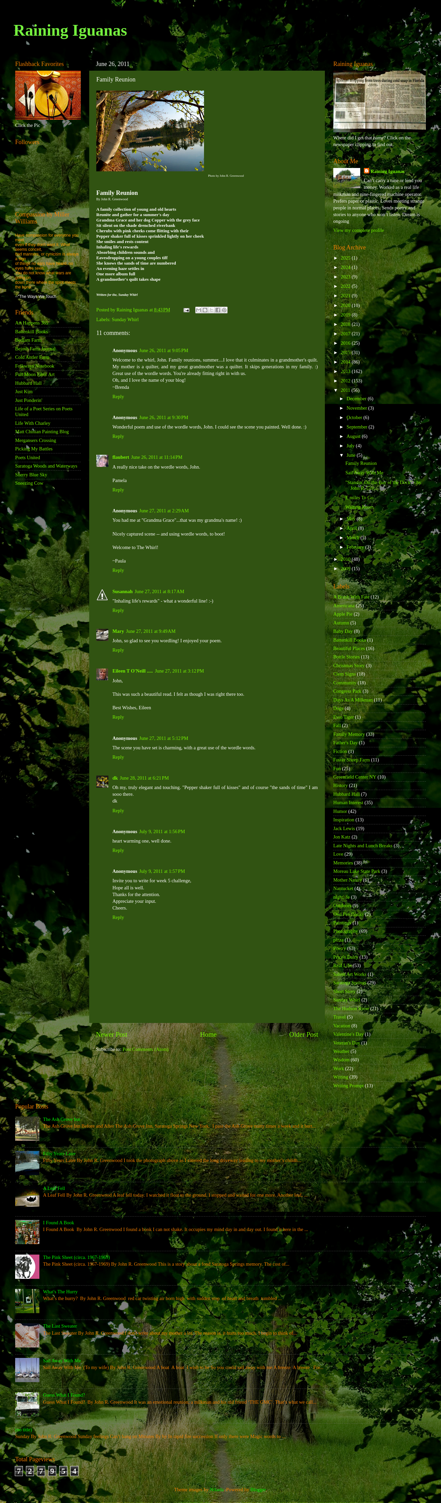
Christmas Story (349, 665)
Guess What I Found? (64, 1395)
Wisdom (341, 1059)
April (352, 528)
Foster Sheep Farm (351, 759)
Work (338, 1068)
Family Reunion (361, 463)
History (340, 785)
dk (115, 778)
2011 (346, 390)
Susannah (122, 591)
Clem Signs (344, 674)
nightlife (341, 897)
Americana (343, 605)
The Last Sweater (60, 1326)
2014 (346, 362)
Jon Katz (341, 837)
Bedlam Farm (28, 340)
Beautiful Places (349, 648)
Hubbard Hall (28, 383)
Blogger (258, 1489)
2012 (346, 380)
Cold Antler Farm (32, 357)
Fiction (340, 751)
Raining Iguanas (70, 30)
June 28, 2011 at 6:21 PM (144, 778)
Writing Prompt (348, 1085)
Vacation (341, 1025)
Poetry (339, 948)
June (352, 455)
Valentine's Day (348, 1034)
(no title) (23, 1429)
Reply (118, 396)
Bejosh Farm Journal (35, 348)
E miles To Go (359, 497)
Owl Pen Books (348, 914)
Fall (337, 725)
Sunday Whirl (125, 319)
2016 (346, 343)
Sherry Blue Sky (31, 474)
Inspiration (343, 819)
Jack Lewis (344, 828)
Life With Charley (32, 423)
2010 (346, 559)
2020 (346, 305)
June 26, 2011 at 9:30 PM (164, 417)
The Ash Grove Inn (61, 1119)
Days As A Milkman (353, 700)
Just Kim (24, 391)
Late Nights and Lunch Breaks (363, 845)
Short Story (344, 991)
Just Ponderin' (28, 400)
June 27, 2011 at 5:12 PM (164, 738)
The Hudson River (351, 1008)
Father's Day (345, 742)
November (357, 408)
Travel (339, 1017)
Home (208, 1034)
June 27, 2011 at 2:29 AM (164, 510)
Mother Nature (347, 880)
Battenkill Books (31, 331)
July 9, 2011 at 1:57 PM (162, 871)
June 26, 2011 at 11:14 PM (156, 457)
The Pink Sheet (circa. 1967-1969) (76, 1257)
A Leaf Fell (54, 1188)
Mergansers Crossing (35, 440)
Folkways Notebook (34, 366)
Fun (337, 768)
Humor (340, 811)
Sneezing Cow (29, 483)
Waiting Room (359, 507)
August (354, 436)
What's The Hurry (60, 1291)
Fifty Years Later (59, 1153)
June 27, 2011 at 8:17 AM (159, 591)
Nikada (217, 1489)
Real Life (342, 965)
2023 (346, 276)
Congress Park (347, 691)
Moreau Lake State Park (356, 871)
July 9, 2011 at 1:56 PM (162, 831)
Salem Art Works (350, 974)
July (351, 445)
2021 (346, 295)
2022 (346, 286)
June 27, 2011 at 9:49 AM (150, 631)
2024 (346, 267)
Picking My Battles (34, 448)
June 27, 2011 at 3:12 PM (179, 671)
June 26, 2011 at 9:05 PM (164, 350)
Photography (345, 931)
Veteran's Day (346, 1043)
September (358, 427)
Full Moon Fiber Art (35, 374)
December (357, 398)
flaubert (120, 457)
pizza (338, 940)
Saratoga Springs (349, 982)
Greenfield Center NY (354, 777)
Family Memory (349, 734)
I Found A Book (58, 1222)
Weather (341, 1051)
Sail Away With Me (364, 472)
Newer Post (112, 1034)
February (356, 547)
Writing (340, 1077)
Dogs (338, 708)
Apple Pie (342, 614)
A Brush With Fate (351, 597)
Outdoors (342, 905)
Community (345, 682)
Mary (118, 631)
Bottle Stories (346, 656)
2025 (346, 258)
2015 (346, 352)
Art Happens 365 (31, 323)
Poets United (27, 457)
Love (338, 854)
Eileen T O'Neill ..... (132, 671)
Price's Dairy (345, 957)
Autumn (341, 622)
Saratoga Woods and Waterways (46, 466)
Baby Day (343, 631)
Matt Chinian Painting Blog (42, 431)
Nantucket (343, 888)
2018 (346, 324)
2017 (346, 333)
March (354, 537)
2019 (346, 314)
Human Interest (348, 802)
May (352, 518)
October (355, 417)
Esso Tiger (343, 717)
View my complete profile (358, 230)
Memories (343, 862)
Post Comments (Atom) (146, 1049)
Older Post (303, 1034)
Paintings (342, 922)
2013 (346, 371)
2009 (346, 568)
